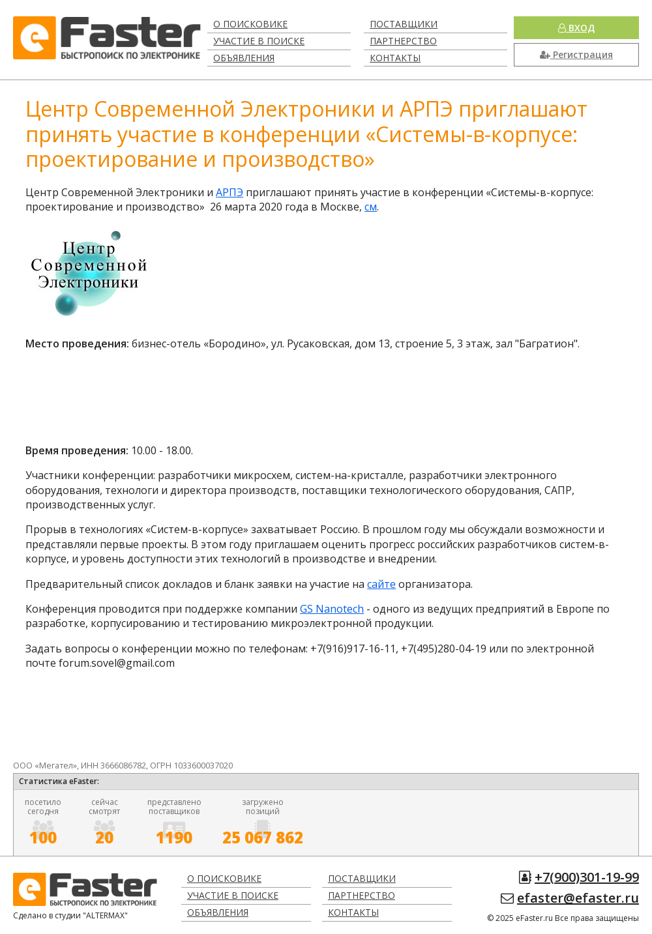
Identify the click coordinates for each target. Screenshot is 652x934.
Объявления (243, 57)
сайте (381, 584)
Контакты (395, 57)
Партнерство (403, 41)
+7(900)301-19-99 (587, 877)
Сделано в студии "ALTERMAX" (70, 915)
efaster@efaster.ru (578, 898)
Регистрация (576, 54)
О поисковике (250, 24)
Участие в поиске (258, 41)
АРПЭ (229, 192)
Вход (576, 28)
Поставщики (403, 24)
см (370, 206)
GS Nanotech (332, 609)
